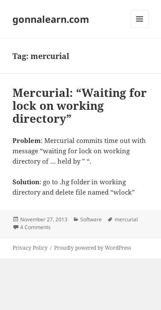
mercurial (126, 219)
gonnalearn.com (50, 18)
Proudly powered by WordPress (92, 247)
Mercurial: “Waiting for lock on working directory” (79, 105)
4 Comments (35, 227)
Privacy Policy (30, 247)
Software (91, 219)
